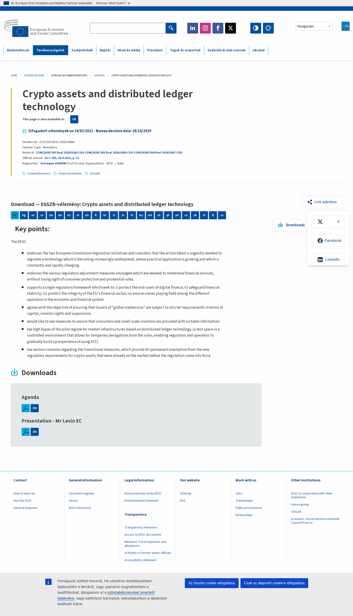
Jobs (238, 493)
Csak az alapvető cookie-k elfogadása (274, 583)
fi (213, 215)
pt (177, 215)
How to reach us (24, 493)
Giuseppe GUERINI (53, 163)
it (114, 215)
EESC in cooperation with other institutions (312, 495)
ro (186, 215)
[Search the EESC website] (127, 28)
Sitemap (185, 493)
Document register (81, 493)
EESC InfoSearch (80, 508)
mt (150, 215)
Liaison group (300, 504)
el (78, 215)
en (87, 215)
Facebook (218, 28)
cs (41, 215)
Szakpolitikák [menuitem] (82, 50)
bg (24, 215)
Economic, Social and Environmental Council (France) (315, 521)
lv (123, 215)
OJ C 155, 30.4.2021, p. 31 (62, 158)
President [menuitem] (155, 50)
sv (222, 215)
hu (141, 215)
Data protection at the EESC (143, 493)
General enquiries (25, 508)
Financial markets (70, 173)
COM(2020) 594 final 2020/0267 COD (158, 152)
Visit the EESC (23, 500)
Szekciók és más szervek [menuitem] (227, 50)
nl (159, 215)
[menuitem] (328, 222)
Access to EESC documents (142, 534)
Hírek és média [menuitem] (129, 50)
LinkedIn (192, 28)
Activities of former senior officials (147, 553)
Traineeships (244, 500)
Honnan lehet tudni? (113, 3)
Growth (95, 173)
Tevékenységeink (34, 75)
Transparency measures (140, 527)
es (33, 215)
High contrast (255, 28)
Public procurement (248, 508)
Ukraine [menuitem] (259, 50)
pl (168, 215)
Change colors (268, 28)
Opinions (99, 75)
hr (104, 215)
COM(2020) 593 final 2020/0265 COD (60, 152)
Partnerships (244, 515)
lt (132, 215)
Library (73, 500)
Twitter (230, 28)
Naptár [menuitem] (105, 50)
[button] (321, 202)
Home (14, 75)
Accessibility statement (140, 560)
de (60, 215)
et (69, 215)
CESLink (296, 512)
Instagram (205, 28)
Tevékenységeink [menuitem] (50, 50)
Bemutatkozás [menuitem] (18, 50)
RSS (183, 500)
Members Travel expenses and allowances (145, 544)
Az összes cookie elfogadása (211, 583)
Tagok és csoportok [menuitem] (185, 50)
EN (34, 408)
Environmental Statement (141, 500)
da (51, 215)
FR (74, 119)
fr (96, 215)
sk (195, 215)
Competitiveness (38, 173)
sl (204, 215)
